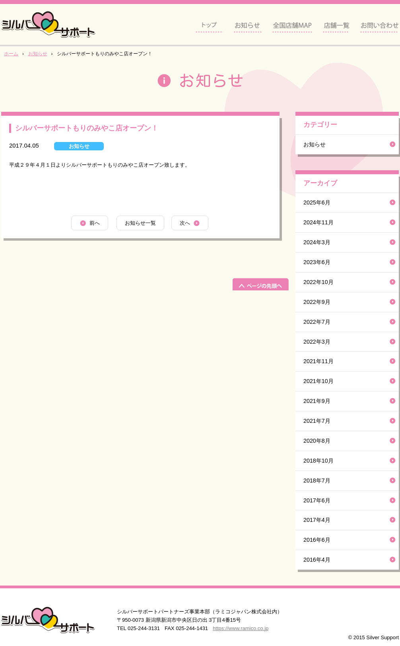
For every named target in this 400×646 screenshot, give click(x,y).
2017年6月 (316, 500)
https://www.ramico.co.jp (240, 628)
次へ (185, 223)
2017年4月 (316, 520)
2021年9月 (316, 401)
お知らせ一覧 (140, 223)
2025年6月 (316, 202)
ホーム (11, 53)
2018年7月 (316, 480)
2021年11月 (318, 361)
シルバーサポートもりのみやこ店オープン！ (86, 128)
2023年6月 (316, 262)
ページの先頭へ (261, 284)
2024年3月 (316, 242)
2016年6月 (316, 540)
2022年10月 (318, 282)
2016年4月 (316, 559)
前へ (94, 223)
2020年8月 (316, 441)
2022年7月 (316, 322)
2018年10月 (318, 460)
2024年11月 (318, 222)
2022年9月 (316, 302)
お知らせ (37, 53)
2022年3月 (316, 342)
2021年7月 (316, 421)
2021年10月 (318, 381)
